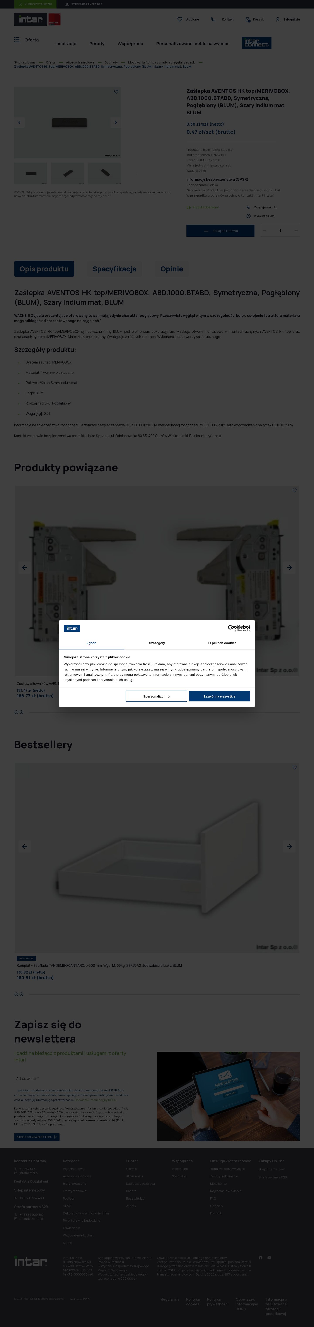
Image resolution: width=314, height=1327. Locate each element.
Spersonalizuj (156, 696)
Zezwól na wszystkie (219, 696)
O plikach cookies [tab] (222, 643)
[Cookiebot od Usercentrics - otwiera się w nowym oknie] (231, 628)
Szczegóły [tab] (157, 643)
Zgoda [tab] (92, 643)
